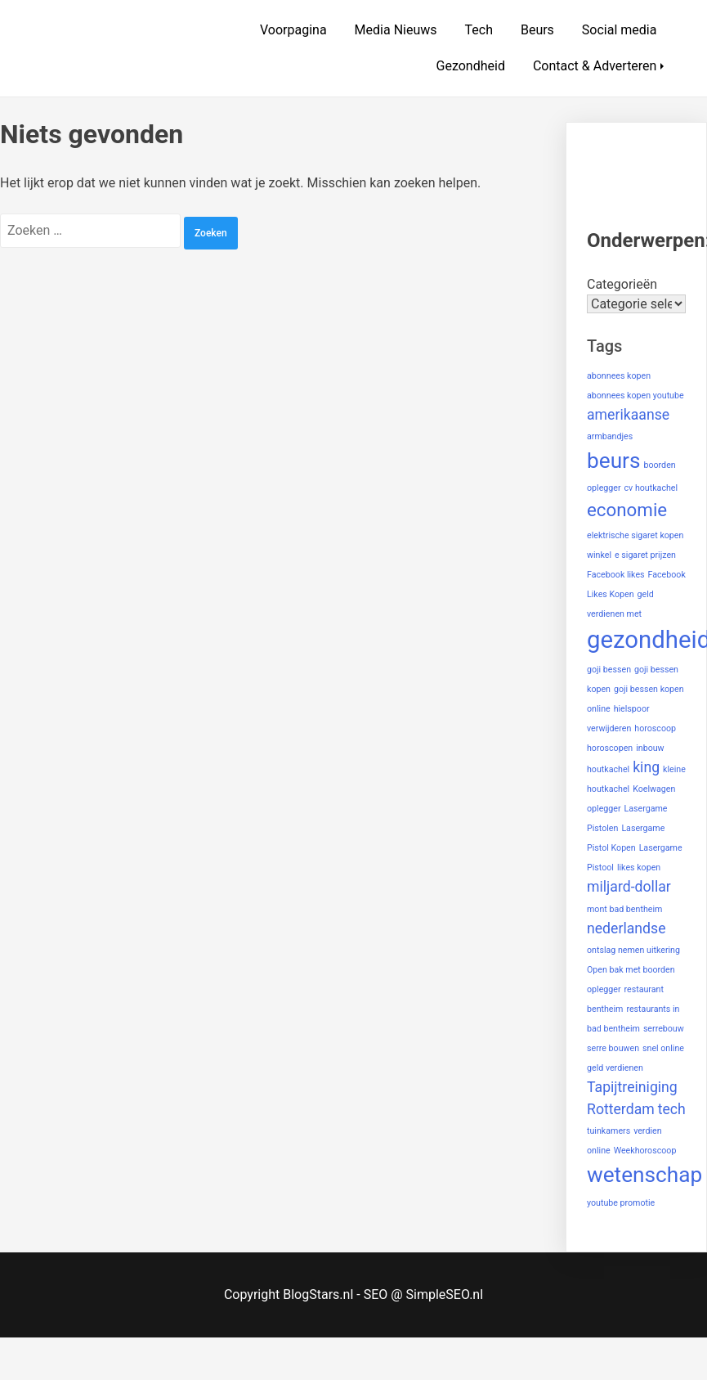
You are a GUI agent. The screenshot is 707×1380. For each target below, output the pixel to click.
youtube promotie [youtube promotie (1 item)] (621, 1203)
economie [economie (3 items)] (627, 509)
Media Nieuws (396, 30)
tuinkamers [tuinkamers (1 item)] (608, 1131)
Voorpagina (293, 30)
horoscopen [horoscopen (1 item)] (610, 748)
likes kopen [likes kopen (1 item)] (638, 867)
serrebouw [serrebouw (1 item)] (663, 1028)
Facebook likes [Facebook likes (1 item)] (616, 574)
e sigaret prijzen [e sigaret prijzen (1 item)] (645, 555)
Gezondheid (470, 66)
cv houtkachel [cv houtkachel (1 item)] (651, 488)
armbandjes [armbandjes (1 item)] (610, 436)
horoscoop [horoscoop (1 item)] (655, 728)
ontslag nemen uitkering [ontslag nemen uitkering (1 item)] (633, 950)
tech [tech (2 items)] (672, 1109)
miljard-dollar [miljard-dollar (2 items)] (629, 887)
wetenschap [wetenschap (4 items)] (644, 1174)
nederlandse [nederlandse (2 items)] (626, 928)
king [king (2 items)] (646, 767)
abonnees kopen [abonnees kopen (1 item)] (619, 376)
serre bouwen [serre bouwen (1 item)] (613, 1048)
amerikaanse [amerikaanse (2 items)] (628, 415)
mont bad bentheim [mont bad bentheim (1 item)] (624, 909)
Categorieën (622, 284)
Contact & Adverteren (595, 66)
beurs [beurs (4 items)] (614, 460)
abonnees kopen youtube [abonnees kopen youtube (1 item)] (635, 395)
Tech (479, 30)
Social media (619, 30)
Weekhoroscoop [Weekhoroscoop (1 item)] (645, 1150)
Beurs (537, 30)
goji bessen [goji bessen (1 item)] (609, 669)
